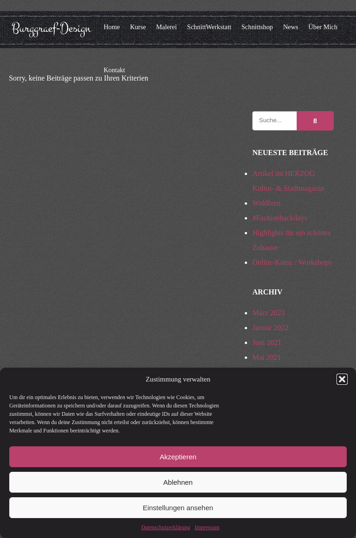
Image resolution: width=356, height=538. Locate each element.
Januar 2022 (270, 328)
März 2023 (268, 313)
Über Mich (322, 27)
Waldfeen (266, 203)
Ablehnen (177, 482)
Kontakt (114, 70)
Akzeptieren (177, 457)
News (291, 27)
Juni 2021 (266, 342)
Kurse (138, 27)
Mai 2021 (266, 357)
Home (111, 27)
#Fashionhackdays (279, 218)
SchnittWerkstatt (209, 27)
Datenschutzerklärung (165, 527)
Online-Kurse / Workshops (291, 262)
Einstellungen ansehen (178, 508)
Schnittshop (257, 27)
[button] (342, 379)
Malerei (166, 27)
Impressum (207, 527)
